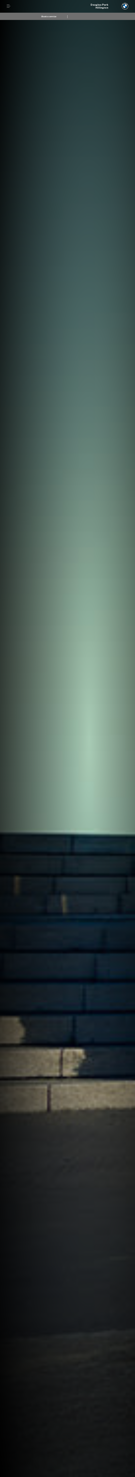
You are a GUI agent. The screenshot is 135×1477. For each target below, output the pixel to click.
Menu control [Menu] (9, 6)
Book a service (48, 16)
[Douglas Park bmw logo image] (109, 6)
